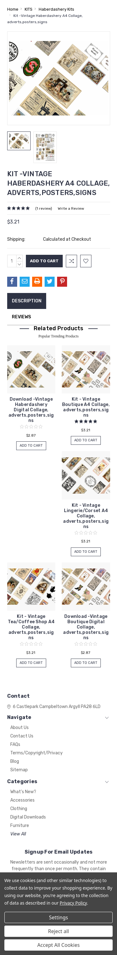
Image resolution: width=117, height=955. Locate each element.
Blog (14, 761)
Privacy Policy (73, 903)
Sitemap (19, 770)
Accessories (22, 800)
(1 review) (43, 208)
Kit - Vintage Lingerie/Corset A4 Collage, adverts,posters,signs (86, 516)
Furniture (19, 825)
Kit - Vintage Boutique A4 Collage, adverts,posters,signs (86, 407)
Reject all (58, 931)
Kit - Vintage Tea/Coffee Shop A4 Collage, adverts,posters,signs (31, 627)
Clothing (18, 808)
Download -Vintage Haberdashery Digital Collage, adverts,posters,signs (31, 410)
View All (18, 834)
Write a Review (71, 208)
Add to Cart (31, 446)
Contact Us (21, 736)
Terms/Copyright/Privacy (36, 753)
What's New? (23, 791)
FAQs (15, 744)
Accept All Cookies (58, 945)
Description (26, 301)
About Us (19, 727)
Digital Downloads (28, 817)
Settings (58, 917)
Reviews (21, 317)
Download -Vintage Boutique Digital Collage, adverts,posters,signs (86, 627)
